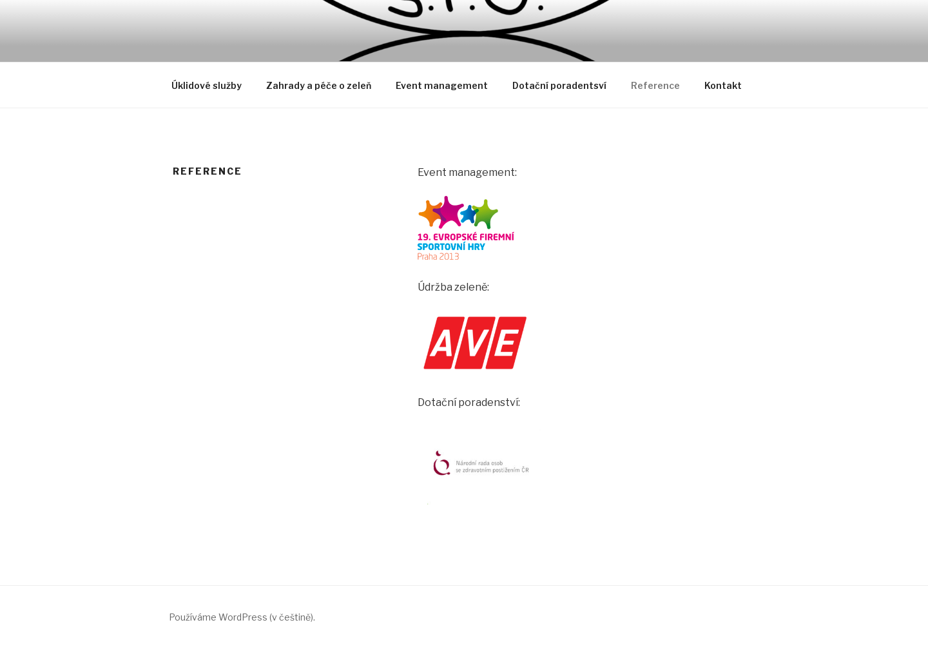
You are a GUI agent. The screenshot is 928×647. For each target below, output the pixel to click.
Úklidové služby (206, 85)
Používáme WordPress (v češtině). (242, 617)
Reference (655, 85)
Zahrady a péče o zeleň (318, 85)
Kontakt (723, 85)
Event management (442, 85)
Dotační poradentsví (559, 85)
